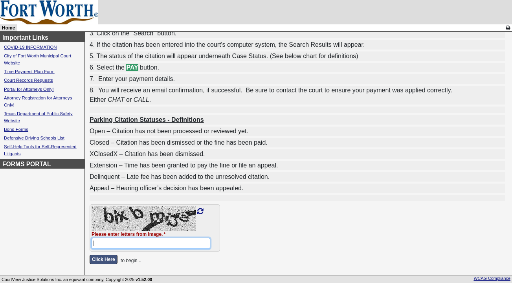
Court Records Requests (28, 80)
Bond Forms (16, 129)
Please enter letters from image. (127, 234)
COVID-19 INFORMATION (30, 47)
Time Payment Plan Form (29, 71)
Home (8, 28)
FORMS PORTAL (26, 164)
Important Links (25, 37)
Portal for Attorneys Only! (29, 89)
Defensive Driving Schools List (34, 138)
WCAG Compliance (491, 278)
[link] (508, 28)
